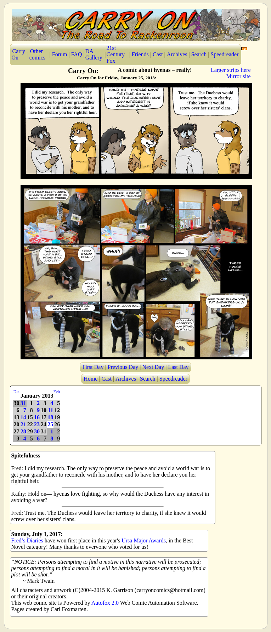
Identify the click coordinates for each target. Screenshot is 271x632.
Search (199, 54)
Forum (59, 54)
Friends (140, 54)
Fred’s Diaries (27, 540)
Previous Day (123, 367)
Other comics (37, 54)
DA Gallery (93, 54)
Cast (158, 54)
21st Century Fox (116, 54)
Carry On (18, 54)
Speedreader (224, 54)
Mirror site (238, 76)
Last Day (178, 367)
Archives (177, 54)
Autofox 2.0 (105, 603)
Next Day (153, 367)
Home (90, 379)
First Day (92, 367)
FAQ (76, 54)
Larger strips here (231, 70)
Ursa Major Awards (144, 540)
